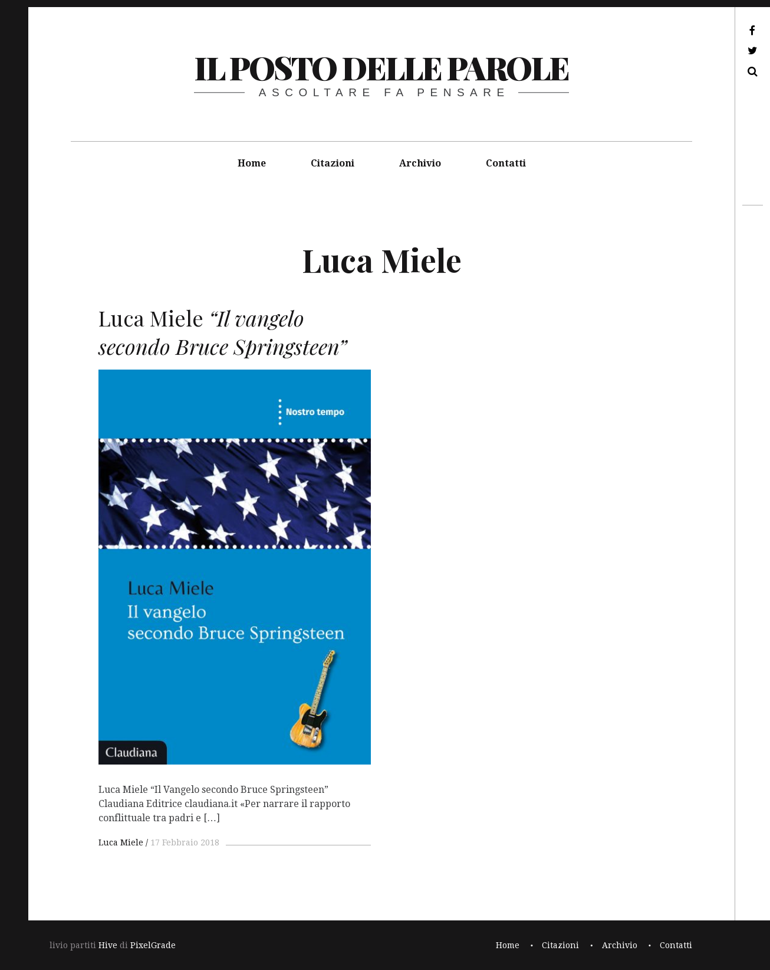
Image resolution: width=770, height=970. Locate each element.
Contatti (506, 163)
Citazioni (332, 163)
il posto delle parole (381, 67)
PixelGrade (153, 945)
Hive (107, 945)
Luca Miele (120, 842)
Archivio (420, 163)
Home (252, 163)
